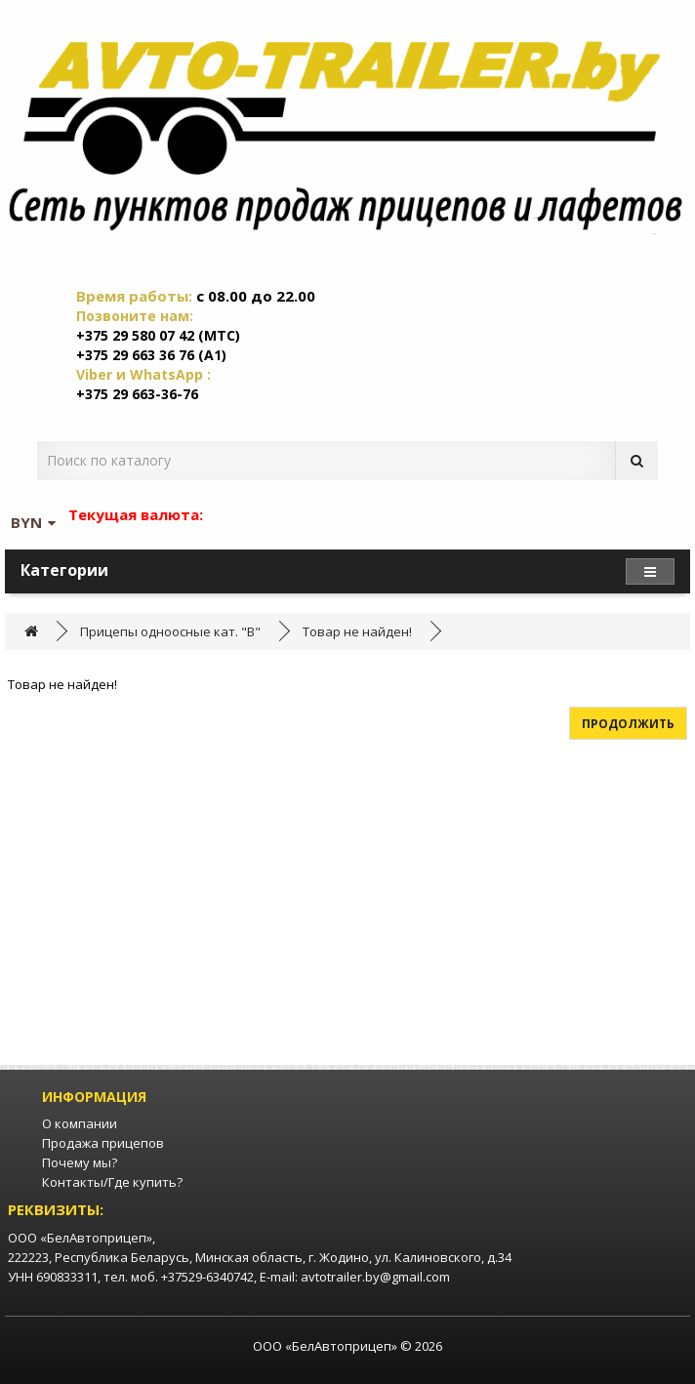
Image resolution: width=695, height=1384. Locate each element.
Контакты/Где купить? (112, 1182)
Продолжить (628, 723)
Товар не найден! (357, 631)
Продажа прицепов (103, 1143)
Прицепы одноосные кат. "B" (170, 631)
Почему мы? (79, 1162)
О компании (79, 1123)
